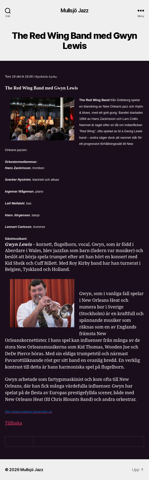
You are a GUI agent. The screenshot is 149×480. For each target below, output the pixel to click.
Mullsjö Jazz (75, 10)
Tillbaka (13, 423)
